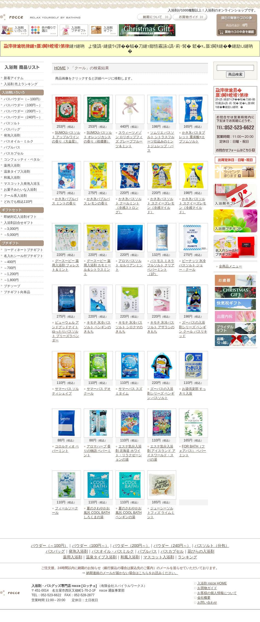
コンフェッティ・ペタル (22, 159)
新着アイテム (14, 78)
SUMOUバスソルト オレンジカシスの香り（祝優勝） (98, 137)
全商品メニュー (230, 266)
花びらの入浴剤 (200, 551)
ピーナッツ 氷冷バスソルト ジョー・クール (192, 265)
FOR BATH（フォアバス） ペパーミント (192, 450)
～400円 (10, 262)
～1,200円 (11, 274)
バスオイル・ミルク (18, 141)
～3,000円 (11, 229)
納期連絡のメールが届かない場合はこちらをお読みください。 (132, 573)
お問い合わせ (207, 602)
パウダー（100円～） (90, 545)
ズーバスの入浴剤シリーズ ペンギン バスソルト (160, 393)
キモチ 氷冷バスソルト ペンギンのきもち (97, 327)
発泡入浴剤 (12, 135)
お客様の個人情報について (217, 593)
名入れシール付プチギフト (23, 256)
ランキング (187, 557)
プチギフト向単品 (17, 292)
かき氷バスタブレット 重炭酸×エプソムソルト (192, 137)
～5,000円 (11, 235)
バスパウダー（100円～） (23, 105)
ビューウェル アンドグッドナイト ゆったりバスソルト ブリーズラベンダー (65, 331)
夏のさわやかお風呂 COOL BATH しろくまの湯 (97, 512)
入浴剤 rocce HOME (212, 583)
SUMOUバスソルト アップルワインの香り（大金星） (66, 137)
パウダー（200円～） (131, 545)
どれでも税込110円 (18, 202)
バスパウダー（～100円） (23, 99)
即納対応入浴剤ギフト (20, 217)
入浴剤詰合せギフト (18, 223)
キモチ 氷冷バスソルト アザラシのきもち (160, 327)
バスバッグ (12, 129)
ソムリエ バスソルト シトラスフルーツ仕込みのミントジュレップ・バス (160, 141)
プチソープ (12, 286)
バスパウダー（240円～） (23, 117)
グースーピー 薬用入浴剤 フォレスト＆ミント (65, 265)
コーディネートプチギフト (23, 250)
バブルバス (12, 147)
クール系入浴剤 (15, 196)
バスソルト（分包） (212, 545)
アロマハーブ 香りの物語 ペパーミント (97, 450)
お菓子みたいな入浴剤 (20, 190)
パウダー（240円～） (172, 545)
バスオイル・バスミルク (113, 551)
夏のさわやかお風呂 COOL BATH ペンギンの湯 (128, 512)
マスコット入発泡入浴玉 (22, 184)
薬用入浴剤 (12, 165)
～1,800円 (11, 280)
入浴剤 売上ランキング (20, 84)
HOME (60, 68)
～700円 (10, 268)
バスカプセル (14, 153)
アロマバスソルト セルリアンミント (129, 265)
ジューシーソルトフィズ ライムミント (160, 512)
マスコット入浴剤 (158, 557)
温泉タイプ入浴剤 (17, 171)
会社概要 (203, 598)
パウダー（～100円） (49, 545)
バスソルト (12, 123)
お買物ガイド (207, 588)
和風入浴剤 (12, 177)
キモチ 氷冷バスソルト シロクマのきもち (129, 327)
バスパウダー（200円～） (23, 111)
